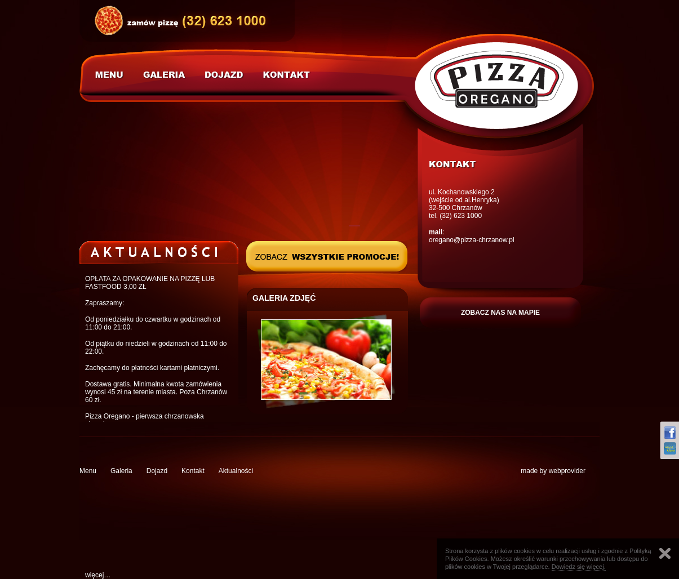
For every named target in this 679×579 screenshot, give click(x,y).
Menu (87, 471)
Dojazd (157, 471)
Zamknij (665, 553)
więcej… (97, 575)
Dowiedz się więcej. (579, 566)
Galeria (121, 471)
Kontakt (193, 471)
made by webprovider (553, 471)
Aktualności (236, 471)
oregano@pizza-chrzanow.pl (471, 240)
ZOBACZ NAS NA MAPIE (500, 313)
